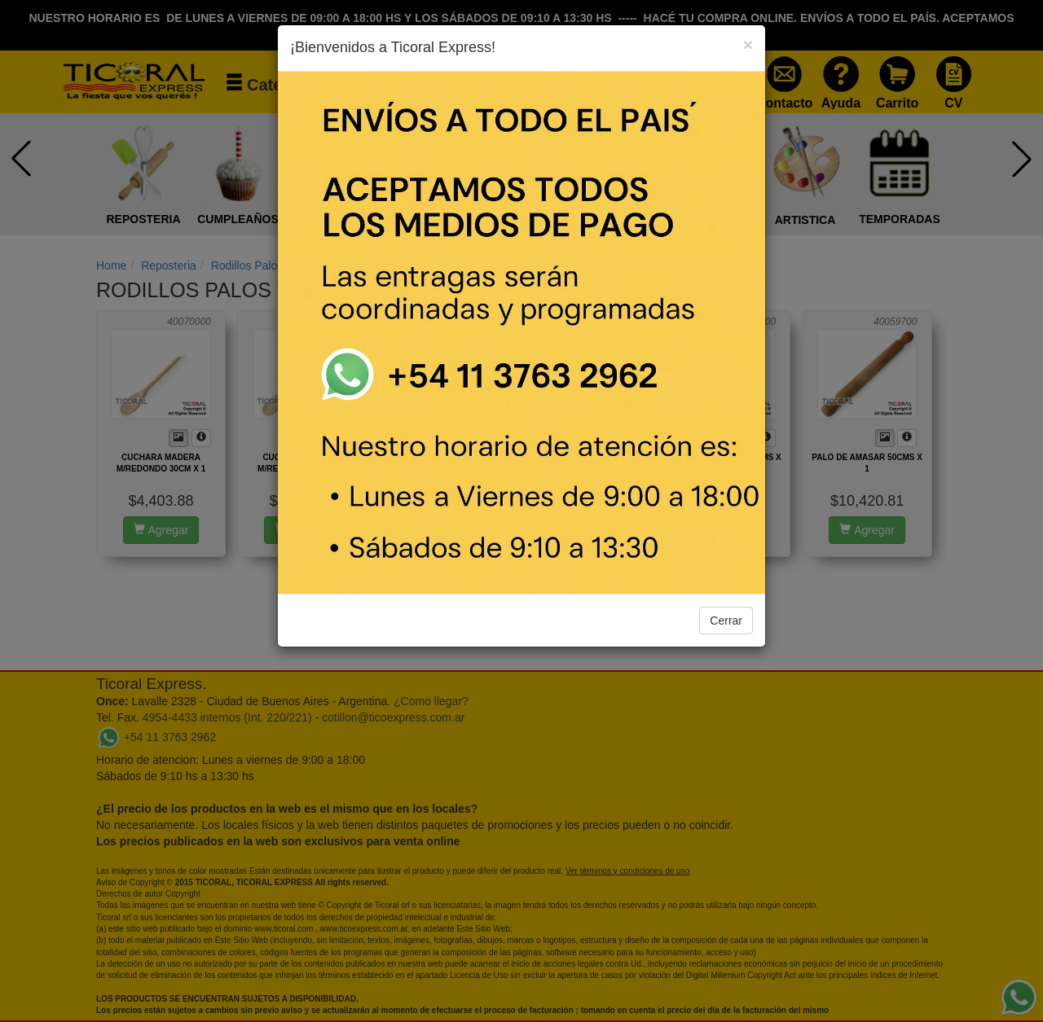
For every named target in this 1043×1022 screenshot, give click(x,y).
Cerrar (726, 620)
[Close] (748, 44)
